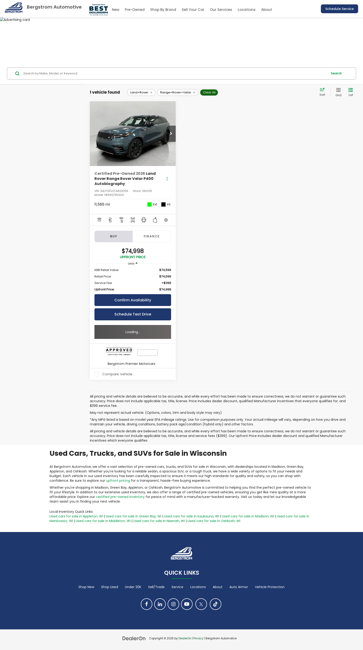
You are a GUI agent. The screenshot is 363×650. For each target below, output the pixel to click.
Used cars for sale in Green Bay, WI (133, 516)
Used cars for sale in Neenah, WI (159, 521)
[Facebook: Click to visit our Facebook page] (146, 604)
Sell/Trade (156, 587)
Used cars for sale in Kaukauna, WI (191, 516)
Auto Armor (238, 587)
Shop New (86, 587)
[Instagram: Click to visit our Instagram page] (173, 604)
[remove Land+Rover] (141, 92)
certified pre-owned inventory (120, 496)
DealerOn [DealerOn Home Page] (184, 638)
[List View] (351, 92)
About (217, 587)
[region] (132, 280)
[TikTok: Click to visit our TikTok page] (215, 604)
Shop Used (109, 587)
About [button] (266, 9)
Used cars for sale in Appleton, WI (76, 516)
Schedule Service (339, 8)
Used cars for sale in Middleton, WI (103, 521)
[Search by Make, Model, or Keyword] (175, 73)
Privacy (198, 638)
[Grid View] (337, 92)
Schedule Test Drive (132, 314)
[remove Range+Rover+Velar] (177, 92)
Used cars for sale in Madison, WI (248, 516)
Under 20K (133, 587)
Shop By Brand (163, 9)
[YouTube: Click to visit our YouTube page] (187, 604)
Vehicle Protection (270, 587)
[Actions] (167, 179)
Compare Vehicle (117, 374)
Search (336, 73)
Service (177, 587)
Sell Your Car (193, 9)
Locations (247, 9)
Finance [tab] (152, 236)
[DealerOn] (134, 638)
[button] (171, 134)
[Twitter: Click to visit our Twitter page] (201, 604)
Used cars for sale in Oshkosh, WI (214, 521)
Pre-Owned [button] (135, 9)
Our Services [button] (221, 9)
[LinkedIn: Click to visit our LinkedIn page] (160, 604)
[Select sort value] (323, 92)
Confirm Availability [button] (132, 300)
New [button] (115, 9)
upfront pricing (118, 480)
